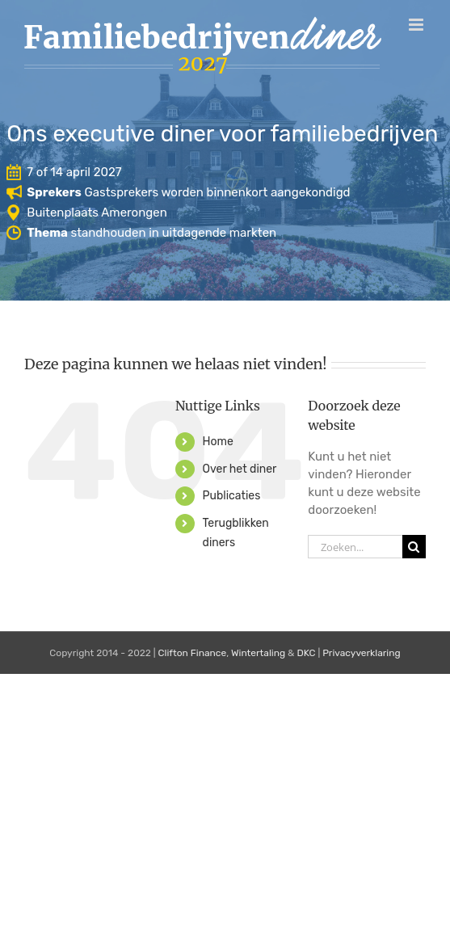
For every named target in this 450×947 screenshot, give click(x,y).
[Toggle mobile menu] (417, 24)
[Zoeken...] (355, 546)
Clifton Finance (192, 653)
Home (218, 441)
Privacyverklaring (361, 653)
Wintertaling (258, 653)
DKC (305, 653)
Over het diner (240, 469)
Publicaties (232, 496)
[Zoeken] (414, 546)
